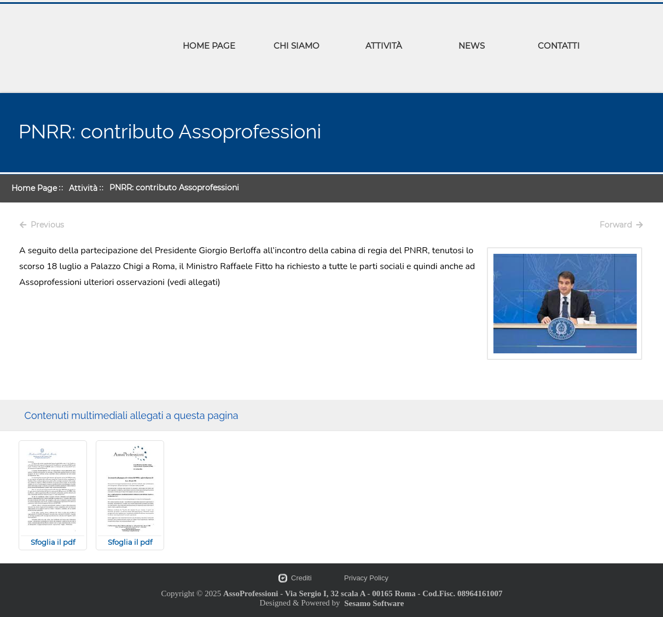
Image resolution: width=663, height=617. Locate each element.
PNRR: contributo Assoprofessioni (174, 188)
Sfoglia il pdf (53, 542)
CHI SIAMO (296, 45)
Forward (621, 225)
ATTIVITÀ (383, 45)
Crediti (301, 578)
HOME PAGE (209, 45)
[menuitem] (209, 47)
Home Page (34, 188)
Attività (83, 188)
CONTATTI (559, 45)
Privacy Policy (366, 578)
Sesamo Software (374, 603)
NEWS (471, 45)
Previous (42, 225)
